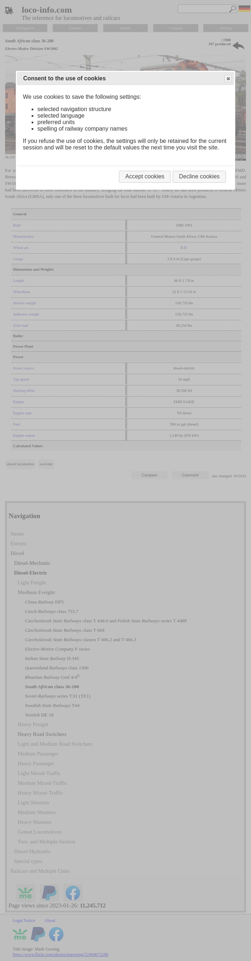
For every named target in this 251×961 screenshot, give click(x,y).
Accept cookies (144, 176)
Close (228, 79)
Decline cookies (199, 176)
